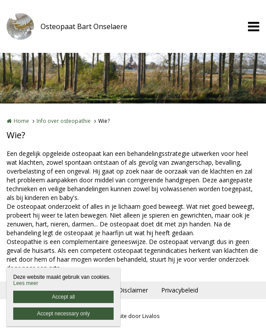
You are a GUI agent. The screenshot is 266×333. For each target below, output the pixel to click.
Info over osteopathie (64, 121)
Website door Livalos (133, 316)
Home (21, 121)
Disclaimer (133, 290)
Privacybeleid (179, 290)
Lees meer (25, 283)
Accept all (63, 297)
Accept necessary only (63, 314)
